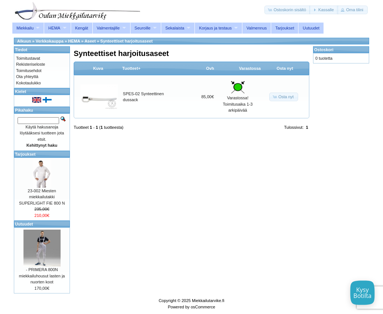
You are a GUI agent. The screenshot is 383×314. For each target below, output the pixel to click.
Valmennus (256, 28)
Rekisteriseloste (30, 64)
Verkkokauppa (50, 41)
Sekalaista (174, 28)
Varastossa (250, 68)
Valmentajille (108, 28)
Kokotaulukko (28, 83)
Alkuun (24, 41)
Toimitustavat (28, 58)
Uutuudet (311, 28)
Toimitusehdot (29, 70)
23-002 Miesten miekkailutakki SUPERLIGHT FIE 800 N (42, 197)
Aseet (90, 41)
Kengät (81, 28)
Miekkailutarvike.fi (208, 300)
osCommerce (203, 307)
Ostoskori (323, 49)
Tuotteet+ (131, 68)
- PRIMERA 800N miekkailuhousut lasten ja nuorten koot (42, 275)
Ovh (210, 68)
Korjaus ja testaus (215, 28)
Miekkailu (25, 28)
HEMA (54, 28)
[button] (287, 10)
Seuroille (143, 28)
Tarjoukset (284, 28)
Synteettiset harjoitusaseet (126, 41)
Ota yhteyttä (27, 76)
